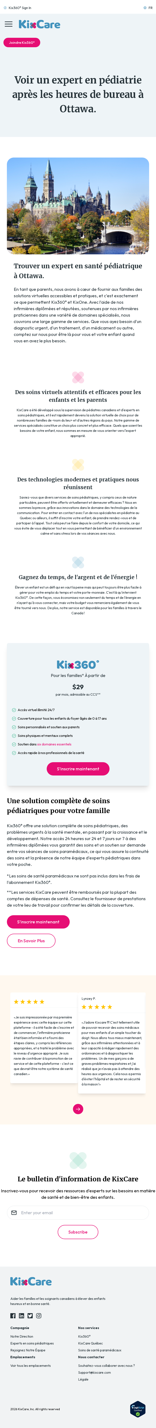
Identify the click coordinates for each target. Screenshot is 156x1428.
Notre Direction (21, 1336)
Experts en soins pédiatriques (32, 1343)
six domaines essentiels (54, 744)
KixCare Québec (90, 1343)
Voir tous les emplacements (30, 1365)
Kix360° (84, 1336)
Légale (83, 1379)
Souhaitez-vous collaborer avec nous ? (106, 1365)
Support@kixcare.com (94, 1372)
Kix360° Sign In (17, 8)
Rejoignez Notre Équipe (27, 1350)
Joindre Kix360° (22, 42)
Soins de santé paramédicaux (99, 1350)
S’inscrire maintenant (78, 768)
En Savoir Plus (31, 940)
